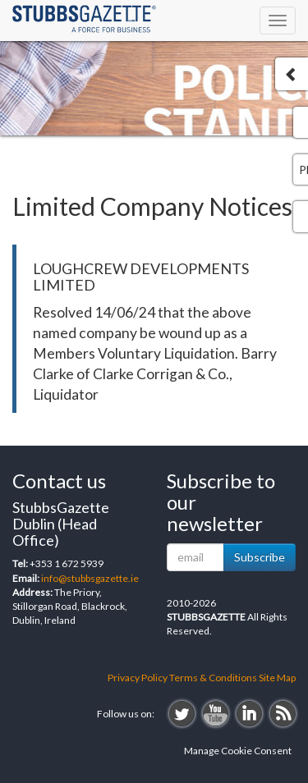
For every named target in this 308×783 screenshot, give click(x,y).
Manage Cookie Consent (238, 750)
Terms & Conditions (213, 677)
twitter (182, 713)
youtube (215, 713)
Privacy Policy (138, 677)
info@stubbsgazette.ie (90, 578)
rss (283, 713)
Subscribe (259, 557)
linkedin (249, 713)
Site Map (277, 677)
